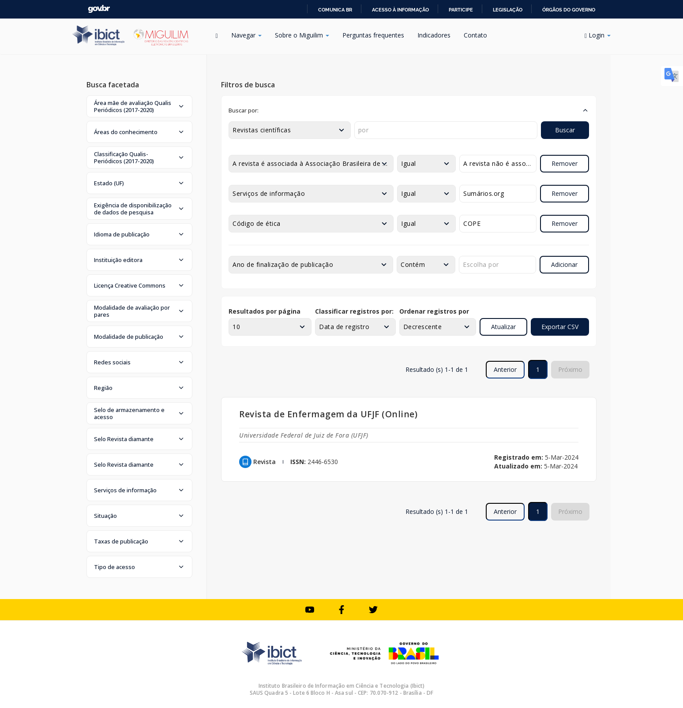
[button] (139, 106)
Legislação (507, 10)
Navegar (246, 35)
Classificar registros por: (354, 311)
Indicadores (433, 35)
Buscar (565, 130)
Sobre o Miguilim (302, 35)
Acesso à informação (400, 10)
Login (598, 35)
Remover (565, 163)
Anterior (505, 369)
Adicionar (564, 264)
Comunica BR (335, 10)
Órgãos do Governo (568, 10)
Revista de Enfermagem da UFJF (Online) (328, 414)
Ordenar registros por (434, 311)
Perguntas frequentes (373, 35)
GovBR (99, 9)
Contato (475, 35)
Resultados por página (264, 311)
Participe (461, 10)
